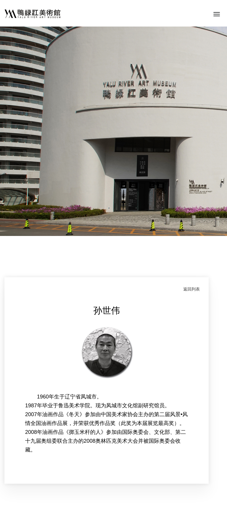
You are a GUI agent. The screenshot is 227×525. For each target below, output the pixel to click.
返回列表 (191, 289)
